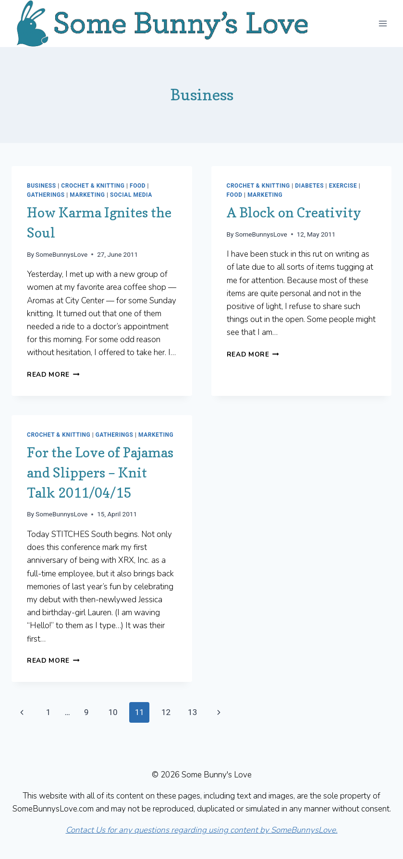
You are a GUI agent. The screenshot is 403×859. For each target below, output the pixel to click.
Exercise (343, 185)
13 (192, 712)
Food (138, 185)
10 (112, 712)
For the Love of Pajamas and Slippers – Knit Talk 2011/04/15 (100, 472)
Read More (53, 374)
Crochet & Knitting (92, 185)
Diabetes (309, 185)
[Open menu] (382, 23)
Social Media (131, 194)
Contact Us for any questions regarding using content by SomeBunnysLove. (202, 829)
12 (166, 712)
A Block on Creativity (294, 212)
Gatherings (46, 194)
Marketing (87, 194)
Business (41, 185)
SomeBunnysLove (61, 254)
